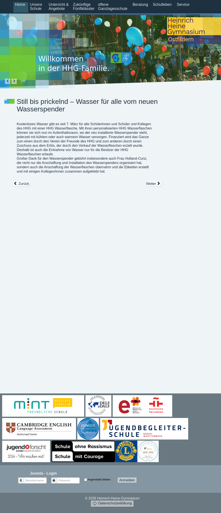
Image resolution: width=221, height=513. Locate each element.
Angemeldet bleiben (99, 479)
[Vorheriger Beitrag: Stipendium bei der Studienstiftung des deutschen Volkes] (21, 184)
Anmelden (127, 480)
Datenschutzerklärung (112, 503)
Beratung (140, 4)
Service (183, 4)
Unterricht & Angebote (59, 6)
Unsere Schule (36, 6)
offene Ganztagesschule (112, 6)
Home (20, 4)
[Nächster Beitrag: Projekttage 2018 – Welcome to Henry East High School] (153, 184)
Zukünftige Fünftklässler (84, 6)
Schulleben (162, 4)
